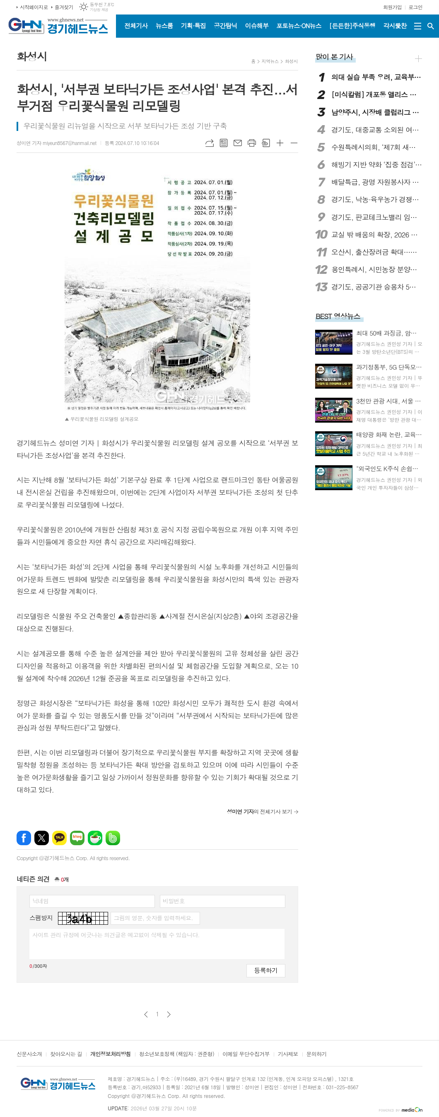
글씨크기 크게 (280, 143)
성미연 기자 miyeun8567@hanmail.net (56, 142)
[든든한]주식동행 (352, 25)
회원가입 (392, 6)
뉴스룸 (164, 25)
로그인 (415, 6)
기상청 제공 (99, 9)
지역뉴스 (270, 61)
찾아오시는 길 (66, 1054)
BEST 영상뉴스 (338, 316)
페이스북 (24, 838)
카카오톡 (59, 838)
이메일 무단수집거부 (246, 1054)
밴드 (113, 838)
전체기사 (135, 25)
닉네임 (40, 901)
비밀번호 (174, 901)
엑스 (41, 838)
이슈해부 (256, 25)
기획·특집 (193, 25)
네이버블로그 (77, 838)
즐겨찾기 (64, 6)
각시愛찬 (395, 25)
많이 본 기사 (334, 57)
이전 (146, 1014)
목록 (224, 143)
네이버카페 (95, 838)
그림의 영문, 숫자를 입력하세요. (153, 918)
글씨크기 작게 (294, 143)
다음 (169, 1014)
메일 (238, 143)
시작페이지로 (34, 6)
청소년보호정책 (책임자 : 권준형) (176, 1054)
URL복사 (209, 143)
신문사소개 (29, 1054)
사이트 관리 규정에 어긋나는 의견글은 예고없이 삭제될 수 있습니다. (116, 935)
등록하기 (265, 970)
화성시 (291, 61)
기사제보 (288, 1054)
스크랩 (266, 143)
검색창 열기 (430, 26)
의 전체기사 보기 (259, 811)
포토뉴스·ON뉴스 (298, 25)
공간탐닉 (225, 25)
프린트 (252, 143)
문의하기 (316, 1054)
